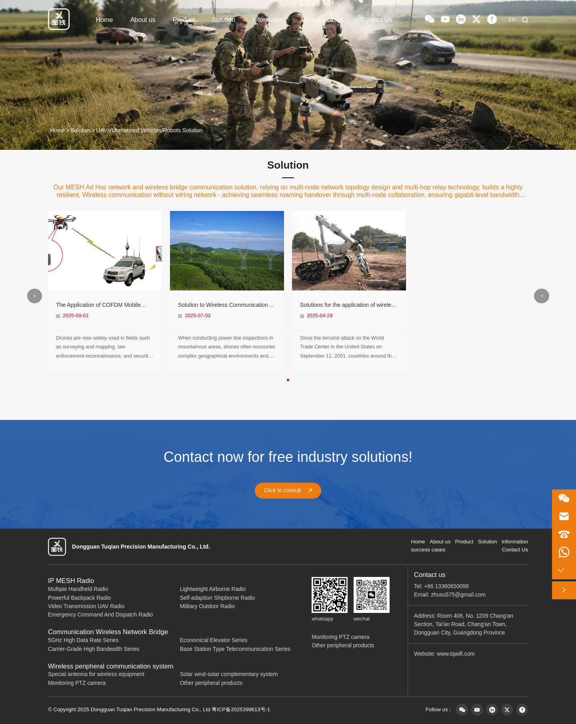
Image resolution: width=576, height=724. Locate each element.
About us (143, 19)
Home (104, 19)
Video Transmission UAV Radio (86, 606)
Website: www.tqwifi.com (444, 654)
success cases (323, 19)
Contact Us (376, 19)
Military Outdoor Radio (207, 606)
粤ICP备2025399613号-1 (241, 709)
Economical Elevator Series (214, 640)
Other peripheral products (211, 683)
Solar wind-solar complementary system (229, 674)
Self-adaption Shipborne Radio (217, 598)
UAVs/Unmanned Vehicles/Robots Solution (149, 130)
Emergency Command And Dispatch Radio (100, 615)
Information (268, 19)
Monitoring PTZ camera (77, 683)
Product (184, 19)
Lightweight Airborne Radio (213, 589)
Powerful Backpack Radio (79, 598)
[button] (288, 380)
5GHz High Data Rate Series (83, 640)
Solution (223, 19)
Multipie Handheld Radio (78, 589)
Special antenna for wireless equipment (96, 674)
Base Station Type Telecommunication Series (235, 649)
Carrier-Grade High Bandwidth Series (94, 649)
